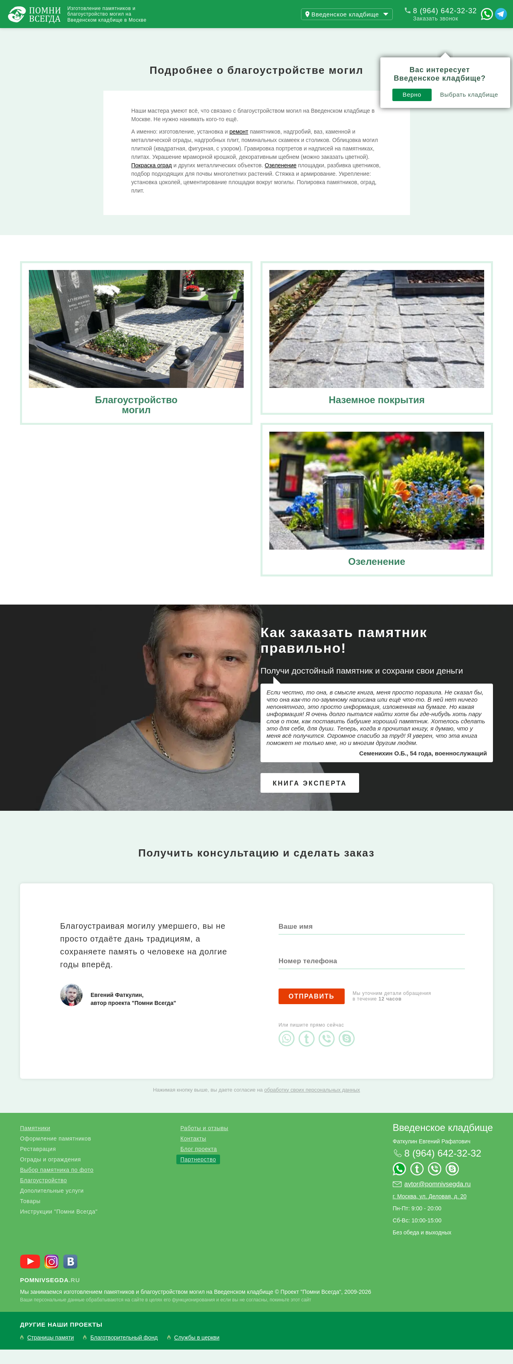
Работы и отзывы (100, 35)
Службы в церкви (197, 1352)
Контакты (212, 35)
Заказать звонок (435, 18)
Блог (164, 35)
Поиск (475, 35)
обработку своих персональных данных (312, 1104)
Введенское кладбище (443, 1142)
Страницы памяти (50, 1352)
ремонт (238, 146)
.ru (50, 1294)
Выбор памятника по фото (56, 1184)
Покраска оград (151, 180)
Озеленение (281, 180)
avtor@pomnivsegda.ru (437, 1198)
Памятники (35, 1142)
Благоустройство (43, 1194)
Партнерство (198, 1174)
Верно (290, 63)
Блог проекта (198, 1163)
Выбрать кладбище (347, 63)
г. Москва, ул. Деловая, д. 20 (430, 1211)
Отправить (312, 1010)
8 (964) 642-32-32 (445, 11)
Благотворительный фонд (124, 1352)
